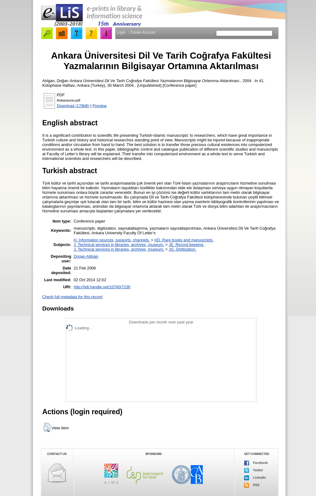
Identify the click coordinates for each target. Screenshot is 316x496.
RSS (252, 485)
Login (121, 32)
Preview (100, 105)
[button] (46, 427)
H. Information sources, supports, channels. (112, 240)
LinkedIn (255, 477)
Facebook (256, 463)
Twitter (253, 470)
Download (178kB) (73, 105)
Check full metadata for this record (72, 296)
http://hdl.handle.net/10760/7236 (102, 287)
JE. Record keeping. (186, 244)
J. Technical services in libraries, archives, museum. (119, 244)
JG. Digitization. (183, 249)
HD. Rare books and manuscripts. (184, 240)
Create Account (142, 32)
